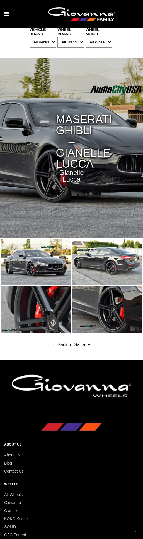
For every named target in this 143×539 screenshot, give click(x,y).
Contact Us (13, 471)
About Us (12, 455)
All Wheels (13, 494)
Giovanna (12, 502)
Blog (8, 463)
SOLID (10, 527)
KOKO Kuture (16, 518)
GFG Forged (15, 535)
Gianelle (11, 510)
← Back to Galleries (71, 344)
